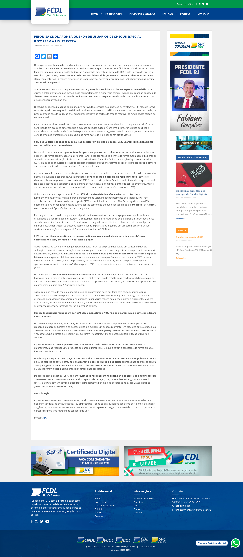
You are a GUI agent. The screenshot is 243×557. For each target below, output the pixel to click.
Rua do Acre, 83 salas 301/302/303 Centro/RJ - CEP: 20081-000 (191, 500)
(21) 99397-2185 (182, 509)
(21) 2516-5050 (181, 505)
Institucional (114, 13)
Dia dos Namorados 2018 (208, 236)
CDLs (190, 4)
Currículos (139, 509)
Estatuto (99, 509)
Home (94, 13)
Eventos (185, 13)
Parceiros (181, 4)
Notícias (167, 13)
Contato (203, 13)
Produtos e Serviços (142, 13)
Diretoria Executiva (104, 505)
